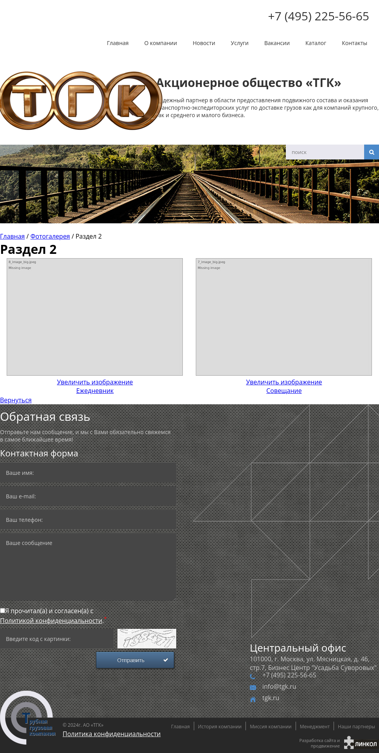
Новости (204, 43)
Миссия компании (271, 726)
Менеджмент (315, 726)
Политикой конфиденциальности (51, 620)
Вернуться (16, 400)
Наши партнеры (356, 726)
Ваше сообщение (88, 567)
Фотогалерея (50, 236)
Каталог (315, 43)
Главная (118, 43)
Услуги (240, 43)
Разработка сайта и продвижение (320, 743)
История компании (220, 726)
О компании (160, 43)
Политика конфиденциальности (112, 733)
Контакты (354, 43)
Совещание (284, 382)
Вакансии (277, 43)
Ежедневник (95, 382)
